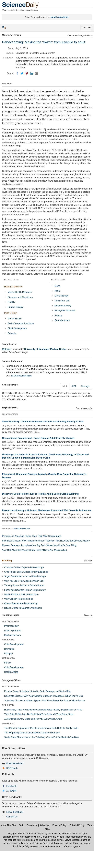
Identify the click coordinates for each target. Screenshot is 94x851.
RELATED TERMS (58, 280)
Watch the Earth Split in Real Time (21, 594)
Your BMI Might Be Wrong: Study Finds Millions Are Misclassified (34, 550)
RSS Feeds (12, 768)
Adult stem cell (62, 300)
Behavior (12, 333)
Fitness (8, 662)
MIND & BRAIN (8, 640)
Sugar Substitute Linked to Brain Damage (25, 576)
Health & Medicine (13, 286)
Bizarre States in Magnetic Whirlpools (23, 608)
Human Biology (15, 307)
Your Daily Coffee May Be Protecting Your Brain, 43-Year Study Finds (38, 714)
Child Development (17, 328)
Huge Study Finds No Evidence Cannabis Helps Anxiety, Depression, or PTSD (43, 709)
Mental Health (15, 318)
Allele (57, 291)
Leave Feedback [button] (14, 812)
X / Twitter (11, 791)
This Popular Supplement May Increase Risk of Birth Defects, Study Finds (41, 728)
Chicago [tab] (85, 386)
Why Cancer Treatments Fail (18, 599)
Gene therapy (61, 296)
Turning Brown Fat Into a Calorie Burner (24, 585)
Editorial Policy (77, 825)
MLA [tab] (65, 386)
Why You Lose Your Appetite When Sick (24, 581)
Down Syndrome (12, 630)
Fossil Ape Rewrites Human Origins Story (25, 590)
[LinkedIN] (31, 73)
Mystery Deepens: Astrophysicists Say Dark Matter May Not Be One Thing (39, 545)
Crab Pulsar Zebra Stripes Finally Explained (26, 572)
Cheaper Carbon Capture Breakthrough (24, 567)
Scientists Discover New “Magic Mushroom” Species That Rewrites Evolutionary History (46, 540)
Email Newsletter (14, 763)
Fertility (11, 302)
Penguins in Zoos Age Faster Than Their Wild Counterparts (31, 536)
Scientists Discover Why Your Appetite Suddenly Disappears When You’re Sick (43, 696)
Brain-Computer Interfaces (21, 323)
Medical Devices (12, 635)
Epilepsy (8, 653)
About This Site (8, 825)
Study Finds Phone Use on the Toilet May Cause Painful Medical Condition (41, 737)
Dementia (9, 649)
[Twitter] (22, 73)
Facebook (11, 786)
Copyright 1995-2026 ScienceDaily (24, 833)
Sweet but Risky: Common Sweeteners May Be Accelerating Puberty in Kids (43, 421)
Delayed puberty (63, 305)
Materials (6, 349)
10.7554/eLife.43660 (21, 375)
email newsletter (60, 17)
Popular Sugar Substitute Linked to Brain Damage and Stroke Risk (37, 691)
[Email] (36, 73)
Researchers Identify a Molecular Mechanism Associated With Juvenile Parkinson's (46, 510)
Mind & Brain (10, 313)
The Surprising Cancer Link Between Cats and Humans (32, 732)
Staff (21, 825)
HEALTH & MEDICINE (10, 621)
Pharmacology (11, 626)
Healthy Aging (11, 672)
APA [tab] (74, 386)
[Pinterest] (27, 73)
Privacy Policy (59, 825)
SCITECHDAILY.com (22, 529)
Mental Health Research (20, 292)
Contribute (32, 825)
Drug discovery (62, 320)
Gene (57, 286)
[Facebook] (17, 73)
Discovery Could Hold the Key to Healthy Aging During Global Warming (40, 494)
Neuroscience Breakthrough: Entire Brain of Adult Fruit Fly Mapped (38, 438)
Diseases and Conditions (20, 297)
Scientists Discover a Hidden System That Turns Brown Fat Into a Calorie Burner (44, 700)
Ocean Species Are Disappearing (21, 603)
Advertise (44, 825)
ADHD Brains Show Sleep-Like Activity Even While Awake (33, 719)
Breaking (7, 560)
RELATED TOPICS (11, 280)
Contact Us (12, 816)
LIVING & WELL (8, 658)
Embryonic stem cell (65, 310)
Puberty (58, 315)
